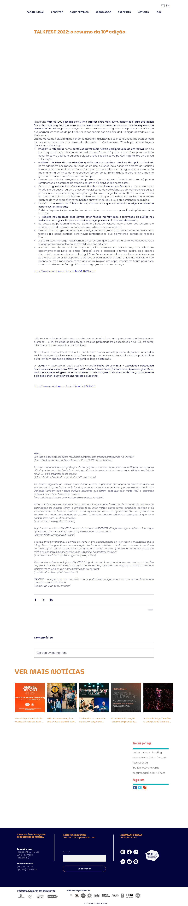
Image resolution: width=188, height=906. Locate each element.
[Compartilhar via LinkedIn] (51, 599)
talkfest (161, 773)
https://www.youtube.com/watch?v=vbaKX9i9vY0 (64, 386)
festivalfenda (140, 762)
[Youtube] (129, 861)
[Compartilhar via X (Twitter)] (43, 599)
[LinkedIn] (122, 861)
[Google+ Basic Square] (144, 787)
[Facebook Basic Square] (135, 787)
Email (66, 852)
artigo (136, 752)
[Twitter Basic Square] (139, 787)
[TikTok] (135, 852)
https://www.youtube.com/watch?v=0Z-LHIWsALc (64, 271)
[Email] (83, 858)
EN (167, 5)
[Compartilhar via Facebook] (35, 599)
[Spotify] (135, 861)
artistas (146, 752)
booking (157, 752)
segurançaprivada (144, 773)
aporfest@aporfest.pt (27, 869)
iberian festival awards (146, 767)
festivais (161, 757)
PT (162, 5)
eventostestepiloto (144, 757)
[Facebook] (129, 852)
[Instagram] (122, 852)
